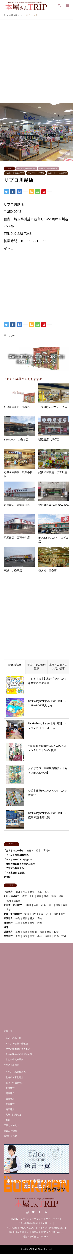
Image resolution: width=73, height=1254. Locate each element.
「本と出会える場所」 (15, 872)
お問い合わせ (10, 1136)
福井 (56, 914)
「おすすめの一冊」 (14, 850)
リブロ (12, 335)
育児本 (46, 850)
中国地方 (8, 892)
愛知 (32, 923)
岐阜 (25, 923)
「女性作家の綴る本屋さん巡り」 (20, 864)
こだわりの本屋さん (16, 1072)
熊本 (53, 896)
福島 (58, 905)
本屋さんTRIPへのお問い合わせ (48, 1232)
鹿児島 (17, 900)
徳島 (17, 918)
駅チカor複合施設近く (48, 168)
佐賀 (24, 896)
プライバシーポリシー (31, 1219)
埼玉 (9, 168)
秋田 (65, 905)
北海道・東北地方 (13, 905)
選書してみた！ (11, 1125)
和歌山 (33, 932)
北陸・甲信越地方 (13, 914)
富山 (26, 914)
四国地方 (8, 918)
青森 (9, 909)
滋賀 (56, 932)
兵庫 (25, 932)
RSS (46, 1212)
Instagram (27, 1212)
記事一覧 (8, 1031)
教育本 (30, 850)
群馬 (56, 936)
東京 (32, 936)
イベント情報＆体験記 (17, 1043)
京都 (17, 932)
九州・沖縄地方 (11, 896)
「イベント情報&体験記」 (17, 855)
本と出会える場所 (14, 1059)
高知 (39, 918)
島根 (32, 892)
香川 (32, 918)
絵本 (38, 850)
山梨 (34, 914)
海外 (6, 927)
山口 (17, 892)
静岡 (39, 923)
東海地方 (8, 923)
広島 (39, 892)
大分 (31, 896)
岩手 (51, 905)
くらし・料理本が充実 (14, 173)
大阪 (42, 932)
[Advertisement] (36, 65)
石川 (48, 914)
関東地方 (8, 936)
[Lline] (25, 191)
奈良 (49, 932)
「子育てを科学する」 (15, 868)
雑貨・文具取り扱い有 (26, 168)
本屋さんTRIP (28, 1249)
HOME (14, 1219)
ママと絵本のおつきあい (18, 1049)
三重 (17, 923)
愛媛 (25, 918)
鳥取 (47, 892)
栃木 (39, 936)
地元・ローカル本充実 (57, 173)
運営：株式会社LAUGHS (35, 1236)
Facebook (39, 1212)
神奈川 (48, 936)
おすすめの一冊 (13, 1038)
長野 (63, 914)
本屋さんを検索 (11, 1065)
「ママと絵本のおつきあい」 (18, 859)
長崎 (9, 900)
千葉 (17, 936)
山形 (43, 905)
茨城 (63, 936)
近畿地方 (8, 932)
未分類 (7, 877)
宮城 (36, 905)
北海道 (27, 905)
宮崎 (39, 896)
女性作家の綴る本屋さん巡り (20, 1054)
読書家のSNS (10, 1130)
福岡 (61, 896)
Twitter (33, 1212)
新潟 (41, 914)
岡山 (25, 892)
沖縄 (46, 896)
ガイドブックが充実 (36, 173)
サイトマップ (52, 1219)
